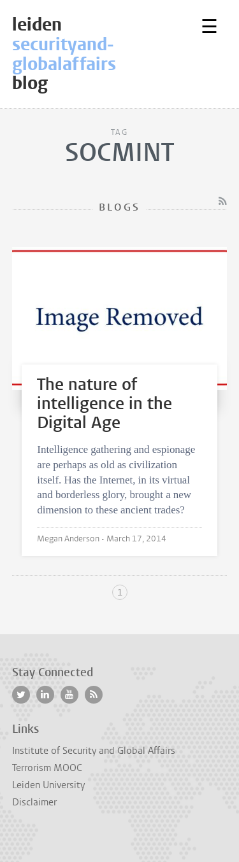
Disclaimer (34, 802)
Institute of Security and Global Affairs (93, 750)
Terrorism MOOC (47, 767)
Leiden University (48, 785)
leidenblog (98, 54)
